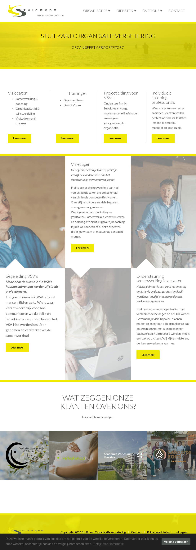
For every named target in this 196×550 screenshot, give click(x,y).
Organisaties (96, 11)
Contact (176, 11)
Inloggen (181, 532)
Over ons (152, 11)
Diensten (126, 11)
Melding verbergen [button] (176, 541)
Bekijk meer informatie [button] (108, 544)
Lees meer (19, 138)
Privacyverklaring (158, 532)
